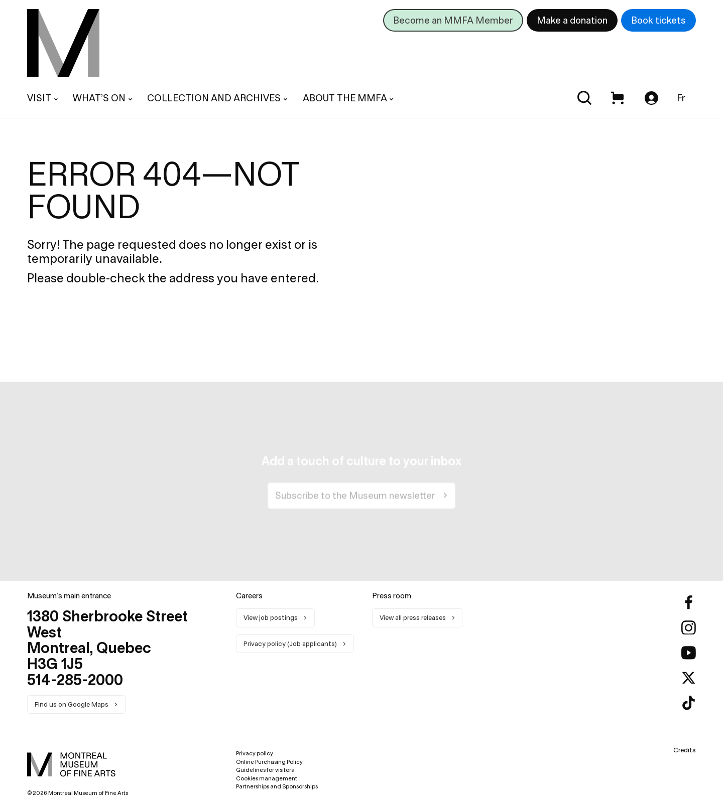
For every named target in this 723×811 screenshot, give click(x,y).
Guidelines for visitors (265, 770)
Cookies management (266, 778)
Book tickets (658, 20)
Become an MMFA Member (453, 20)
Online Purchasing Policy (269, 762)
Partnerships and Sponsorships (277, 786)
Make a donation (572, 20)
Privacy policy (254, 753)
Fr (681, 98)
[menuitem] (63, 43)
